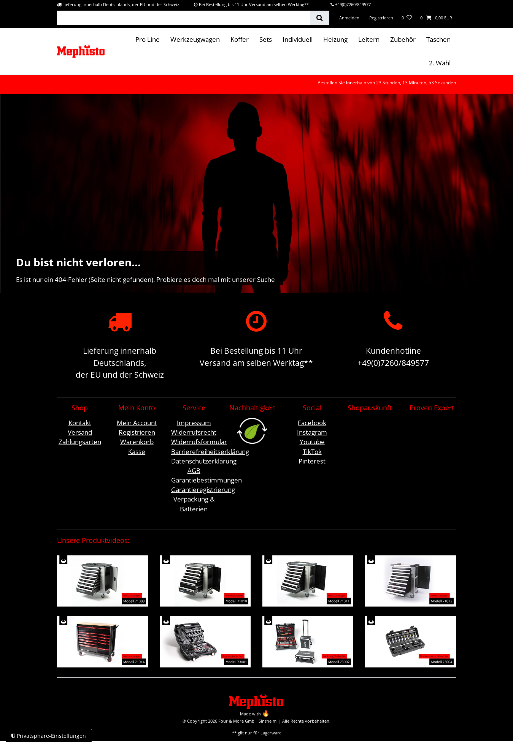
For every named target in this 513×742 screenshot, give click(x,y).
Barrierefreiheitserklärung (210, 451)
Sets (265, 39)
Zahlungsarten (80, 441)
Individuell (298, 39)
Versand (80, 432)
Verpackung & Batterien (193, 504)
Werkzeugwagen (195, 39)
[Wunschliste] (406, 17)
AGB (193, 470)
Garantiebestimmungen (206, 480)
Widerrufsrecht (193, 432)
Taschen (438, 39)
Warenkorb (137, 441)
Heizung (335, 39)
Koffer (239, 39)
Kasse (136, 451)
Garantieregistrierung (203, 489)
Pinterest (312, 461)
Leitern (369, 39)
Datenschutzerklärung (204, 461)
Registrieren (137, 432)
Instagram (312, 432)
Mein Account (137, 422)
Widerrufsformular (199, 441)
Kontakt (79, 422)
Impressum (194, 422)
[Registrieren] (381, 17)
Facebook (312, 422)
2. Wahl (440, 63)
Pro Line (147, 39)
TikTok (312, 451)
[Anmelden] (349, 17)
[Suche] (319, 18)
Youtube (312, 441)
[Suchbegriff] (183, 18)
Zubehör (403, 39)
